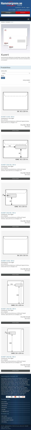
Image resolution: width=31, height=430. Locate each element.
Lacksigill (3, 409)
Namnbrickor (4, 407)
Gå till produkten (15, 130)
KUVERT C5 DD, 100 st (7, 117)
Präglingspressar (5, 411)
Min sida (23, 7)
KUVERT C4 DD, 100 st (7, 261)
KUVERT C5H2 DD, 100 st (8, 165)
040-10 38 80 (11, 10)
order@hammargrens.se (23, 10)
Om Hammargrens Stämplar (7, 420)
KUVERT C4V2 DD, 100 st (8, 357)
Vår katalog (3, 421)
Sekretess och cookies (6, 428)
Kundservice (18, 7)
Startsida (3, 22)
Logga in (28, 7)
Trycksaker (8, 22)
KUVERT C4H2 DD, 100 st (8, 309)
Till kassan (22, 12)
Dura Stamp (4, 401)
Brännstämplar (4, 403)
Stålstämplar (4, 405)
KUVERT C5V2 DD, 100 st (8, 213)
